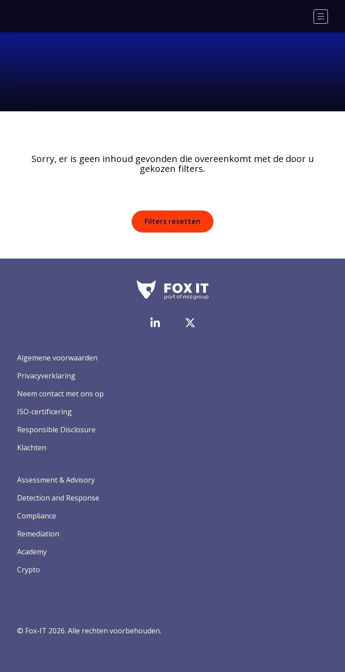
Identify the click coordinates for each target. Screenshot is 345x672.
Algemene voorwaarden (57, 358)
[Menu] (321, 16)
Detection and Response (58, 498)
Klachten (31, 447)
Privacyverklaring (46, 376)
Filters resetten (172, 221)
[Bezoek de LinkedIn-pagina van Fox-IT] (155, 322)
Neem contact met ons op (60, 394)
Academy (32, 552)
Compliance (36, 516)
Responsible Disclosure (56, 430)
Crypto (28, 570)
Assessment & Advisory (56, 480)
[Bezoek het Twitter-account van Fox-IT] (190, 322)
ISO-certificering (44, 412)
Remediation (38, 534)
